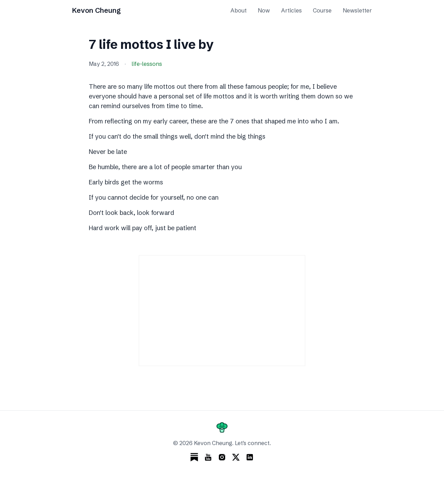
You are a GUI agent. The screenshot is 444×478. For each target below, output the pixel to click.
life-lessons (146, 63)
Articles (291, 10)
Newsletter (357, 10)
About (238, 10)
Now (264, 10)
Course (322, 10)
